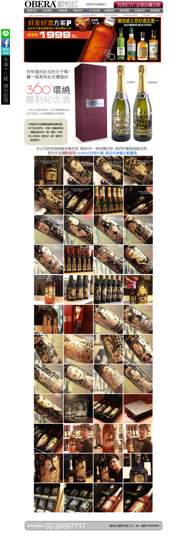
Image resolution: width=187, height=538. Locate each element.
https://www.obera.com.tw (39, 15)
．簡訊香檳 (145, 15)
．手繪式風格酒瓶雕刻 (88, 15)
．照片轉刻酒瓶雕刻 (110, 15)
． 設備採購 (158, 15)
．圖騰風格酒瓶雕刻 (129, 15)
